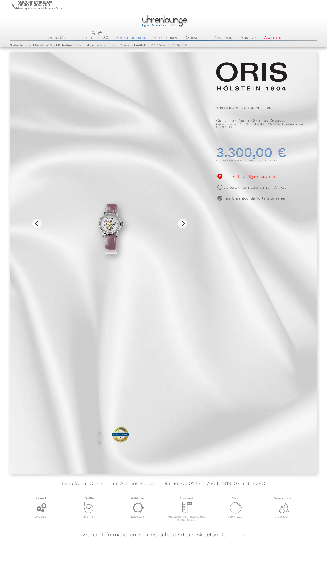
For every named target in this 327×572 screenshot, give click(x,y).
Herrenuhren (165, 37)
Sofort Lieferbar (131, 37)
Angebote (272, 37)
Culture (70, 45)
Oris (45, 45)
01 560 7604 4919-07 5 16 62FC (161, 45)
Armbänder (224, 37)
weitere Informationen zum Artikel (254, 187)
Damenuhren (195, 37)
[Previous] (37, 223)
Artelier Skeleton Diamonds (109, 45)
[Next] (182, 223)
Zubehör (248, 37)
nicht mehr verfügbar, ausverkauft (251, 177)
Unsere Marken (60, 37)
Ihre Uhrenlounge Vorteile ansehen (255, 198)
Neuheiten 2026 (95, 37)
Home (21, 45)
